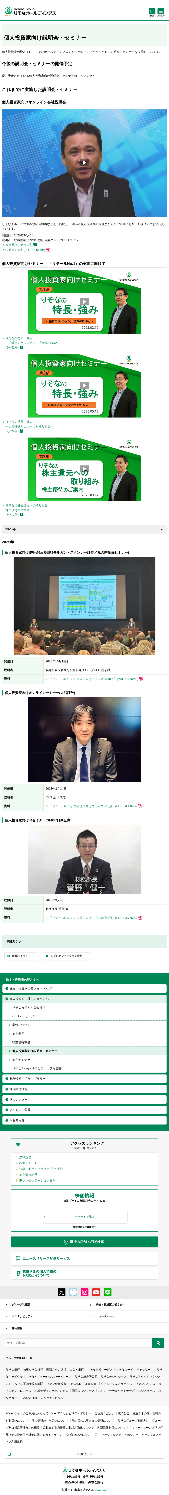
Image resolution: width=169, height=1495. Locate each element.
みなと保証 (30, 1397)
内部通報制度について (111, 1427)
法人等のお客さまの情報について (93, 1420)
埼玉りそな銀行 (33, 1369)
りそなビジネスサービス (116, 1383)
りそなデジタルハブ (113, 1376)
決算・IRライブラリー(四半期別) (41, 1168)
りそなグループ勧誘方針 (133, 1420)
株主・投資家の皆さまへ (110, 1304)
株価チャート (28, 1163)
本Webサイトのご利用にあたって (27, 1413)
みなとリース (146, 1390)
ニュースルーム (105, 1316)
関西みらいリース (83, 1390)
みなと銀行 (77, 1369)
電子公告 (123, 1413)
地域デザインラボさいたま (51, 1390)
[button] (152, 16)
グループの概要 (21, 1304)
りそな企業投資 (56, 1383)
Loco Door (91, 1383)
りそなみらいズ (145, 1383)
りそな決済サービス (100, 1369)
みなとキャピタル (52, 1397)
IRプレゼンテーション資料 (37, 1180)
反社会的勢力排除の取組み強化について (68, 1427)
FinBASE (75, 1383)
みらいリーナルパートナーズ (116, 1390)
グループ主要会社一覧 (19, 1358)
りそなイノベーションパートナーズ (48, 1376)
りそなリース (144, 1369)
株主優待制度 (28, 1174)
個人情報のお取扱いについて (50, 1420)
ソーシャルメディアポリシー (119, 1434)
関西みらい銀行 (56, 1369)
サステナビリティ (22, 1316)
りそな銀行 (13, 1369)
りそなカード (124, 1369)
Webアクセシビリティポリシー (71, 1413)
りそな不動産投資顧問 (29, 1383)
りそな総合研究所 (86, 1376)
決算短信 (25, 1157)
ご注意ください (104, 1413)
